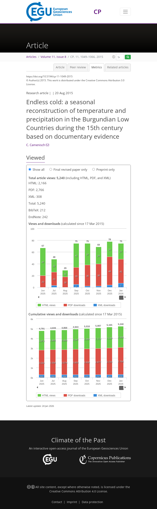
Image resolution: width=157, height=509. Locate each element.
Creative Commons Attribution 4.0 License (78, 491)
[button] (113, 57)
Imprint (72, 502)
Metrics (96, 67)
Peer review (78, 67)
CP (97, 11)
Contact (57, 502)
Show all (36, 169)
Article (60, 67)
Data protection (92, 502)
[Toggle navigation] (125, 12)
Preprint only (103, 169)
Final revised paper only (68, 169)
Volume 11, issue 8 (53, 57)
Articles (31, 57)
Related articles (118, 67)
